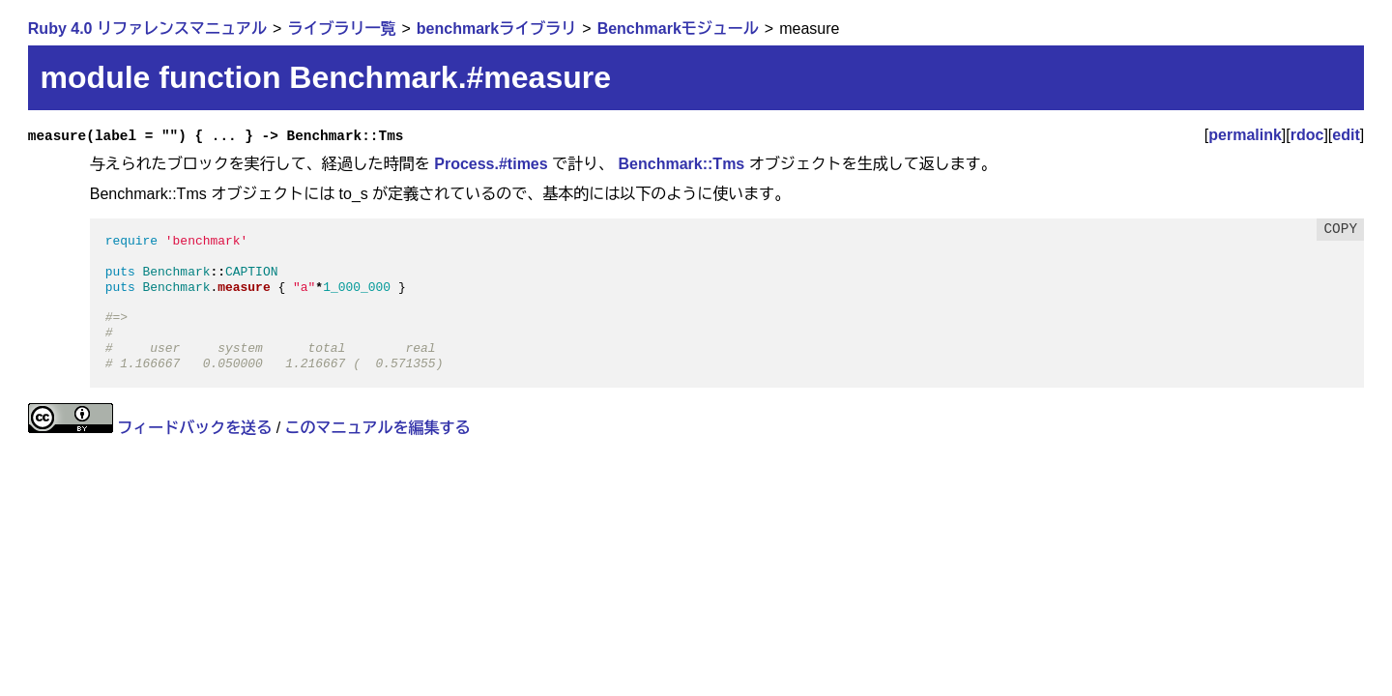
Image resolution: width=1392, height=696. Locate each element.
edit (1345, 135)
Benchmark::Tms (682, 164)
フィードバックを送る (194, 428)
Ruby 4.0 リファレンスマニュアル (147, 28)
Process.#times (490, 164)
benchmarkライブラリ (496, 28)
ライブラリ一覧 (341, 28)
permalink (1245, 135)
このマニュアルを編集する (378, 428)
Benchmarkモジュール (678, 28)
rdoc (1307, 135)
